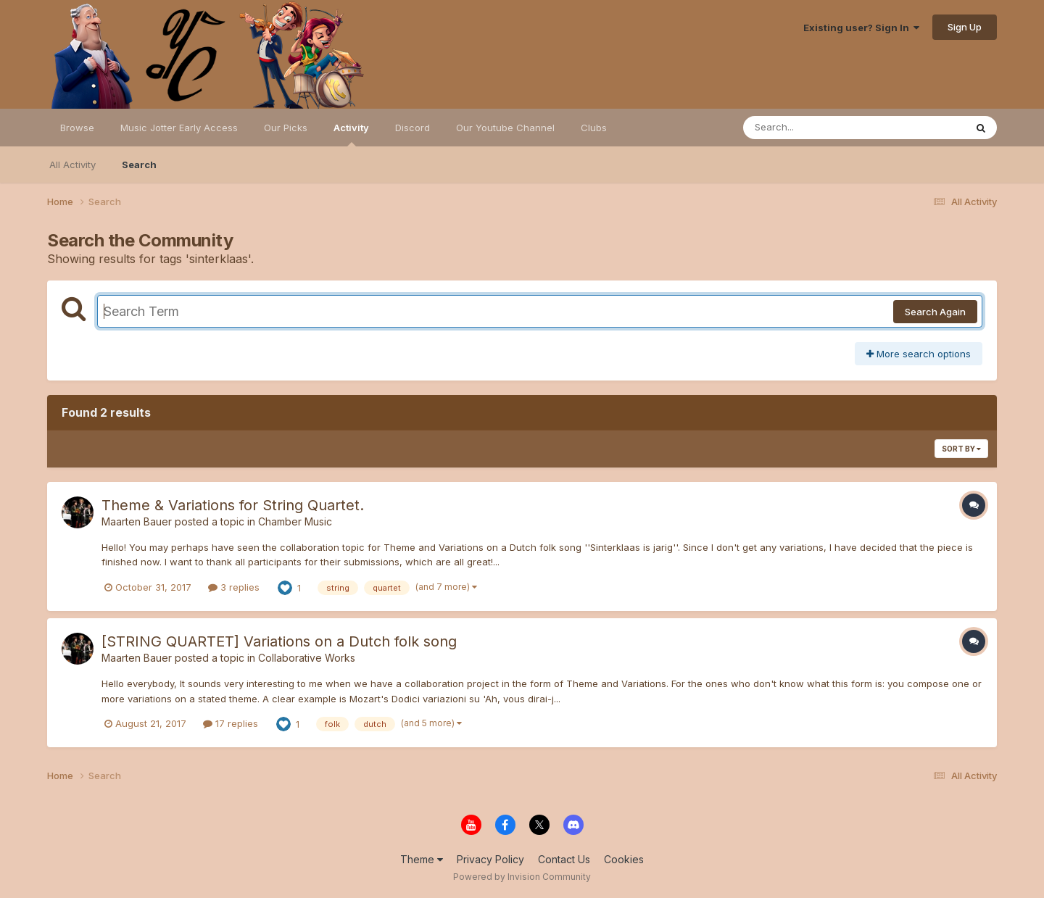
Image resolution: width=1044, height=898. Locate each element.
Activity (351, 134)
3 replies (234, 587)
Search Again (935, 311)
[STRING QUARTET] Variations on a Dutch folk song (279, 641)
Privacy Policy (490, 859)
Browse (77, 127)
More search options (918, 353)
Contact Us (564, 859)
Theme (421, 859)
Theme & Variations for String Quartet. (233, 505)
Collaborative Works (306, 658)
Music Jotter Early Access (179, 127)
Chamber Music (295, 521)
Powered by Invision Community (522, 876)
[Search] (814, 127)
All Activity (72, 164)
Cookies (624, 859)
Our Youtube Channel (505, 127)
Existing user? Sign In (861, 27)
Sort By (961, 448)
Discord (412, 127)
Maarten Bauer (137, 521)
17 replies (230, 723)
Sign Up (965, 27)
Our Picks (285, 127)
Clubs (594, 127)
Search (139, 164)
